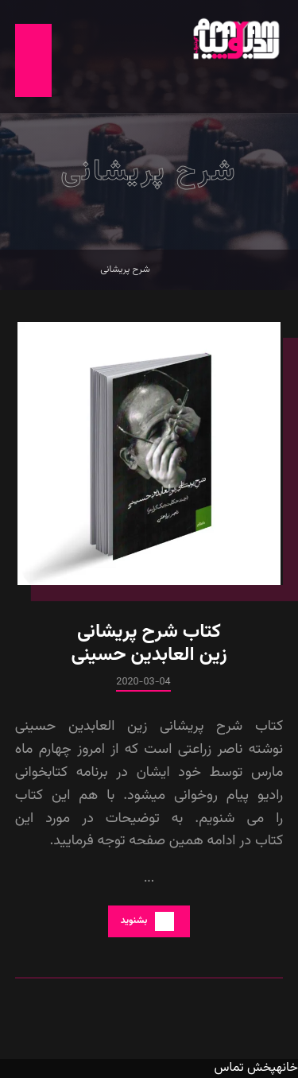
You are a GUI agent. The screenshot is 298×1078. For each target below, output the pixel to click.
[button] (33, 60)
